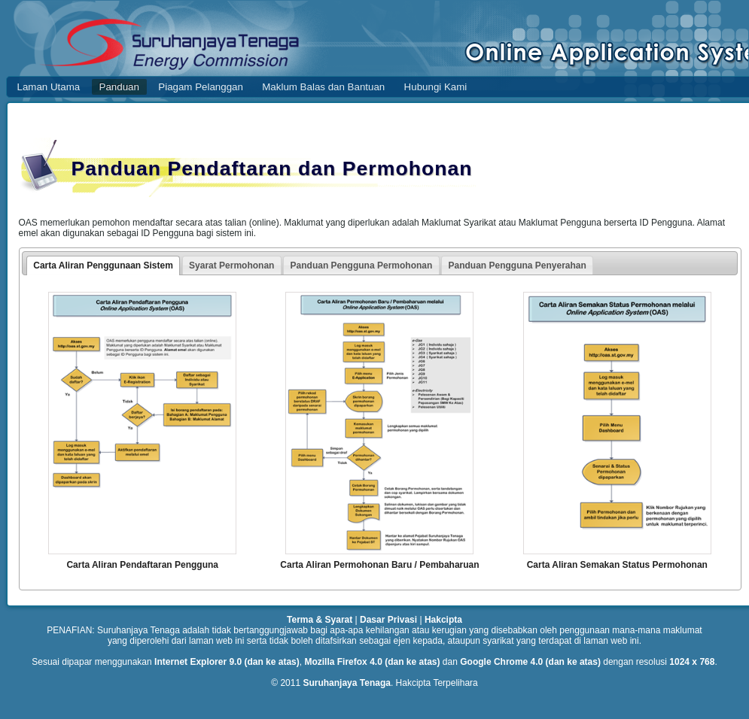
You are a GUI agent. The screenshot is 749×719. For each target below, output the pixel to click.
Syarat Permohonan (231, 265)
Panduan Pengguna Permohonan (362, 265)
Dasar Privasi (388, 619)
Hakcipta (443, 619)
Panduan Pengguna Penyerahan (517, 265)
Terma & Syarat (319, 619)
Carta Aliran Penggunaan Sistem (103, 265)
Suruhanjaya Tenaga (346, 683)
